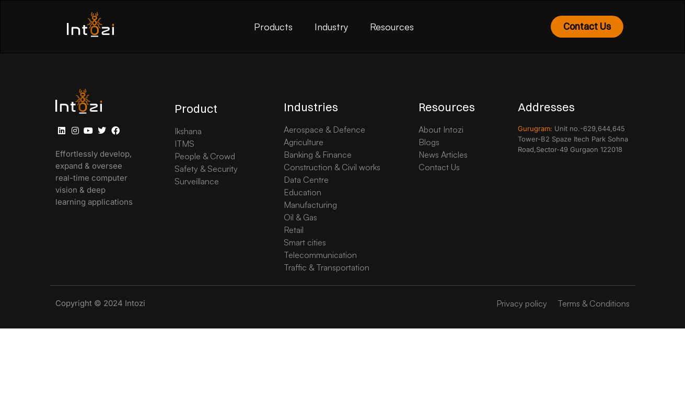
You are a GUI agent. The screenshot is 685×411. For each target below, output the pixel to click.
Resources (392, 26)
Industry (331, 26)
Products (273, 26)
